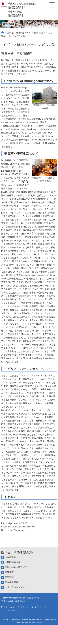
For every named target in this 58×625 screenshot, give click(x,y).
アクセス (24, 607)
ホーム (2, 32)
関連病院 (9, 572)
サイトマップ (39, 607)
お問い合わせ (9, 607)
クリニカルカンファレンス (18, 587)
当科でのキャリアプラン (17, 567)
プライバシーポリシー (13, 610)
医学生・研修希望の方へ (19, 32)
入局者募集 (10, 557)
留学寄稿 (38, 32)
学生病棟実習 (11, 582)
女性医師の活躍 (12, 562)
